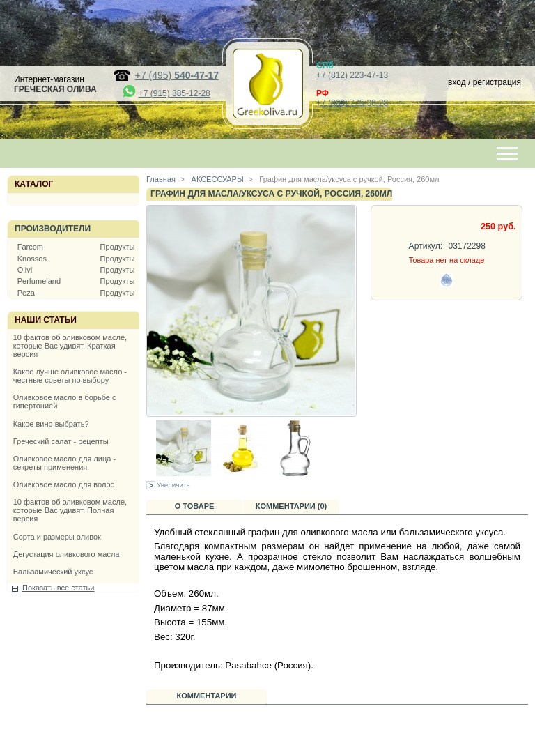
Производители (53, 229)
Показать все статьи (58, 587)
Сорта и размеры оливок (57, 537)
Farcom (30, 247)
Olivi (24, 270)
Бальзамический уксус (53, 571)
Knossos (32, 258)
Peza (26, 293)
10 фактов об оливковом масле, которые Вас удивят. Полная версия (70, 510)
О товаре (195, 506)
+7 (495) (177, 75)
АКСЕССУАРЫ (216, 179)
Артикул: (425, 246)
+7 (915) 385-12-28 (174, 93)
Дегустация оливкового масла (66, 554)
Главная (161, 179)
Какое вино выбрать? (51, 424)
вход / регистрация (484, 82)
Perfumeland (39, 281)
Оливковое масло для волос (63, 484)
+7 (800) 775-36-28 (352, 103)
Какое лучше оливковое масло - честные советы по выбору (70, 375)
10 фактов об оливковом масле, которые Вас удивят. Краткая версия (70, 345)
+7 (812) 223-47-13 (352, 75)
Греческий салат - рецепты (61, 441)
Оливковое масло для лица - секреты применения (64, 462)
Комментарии (207, 695)
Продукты (117, 247)
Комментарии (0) (291, 506)
